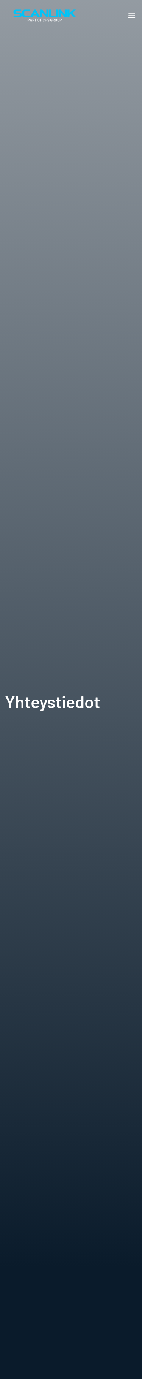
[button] (131, 15)
